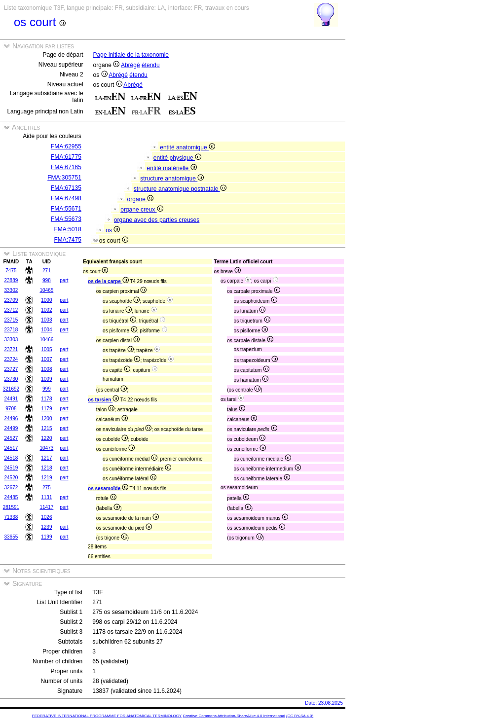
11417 (46, 507)
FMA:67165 (66, 167)
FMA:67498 (66, 198)
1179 (46, 408)
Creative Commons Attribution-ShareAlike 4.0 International (234, 716)
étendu (151, 65)
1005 (46, 349)
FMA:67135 (66, 187)
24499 (11, 428)
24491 (11, 398)
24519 (11, 467)
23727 (11, 369)
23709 (11, 300)
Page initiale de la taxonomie (131, 54)
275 (46, 487)
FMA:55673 (66, 219)
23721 (11, 349)
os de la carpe (108, 281)
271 (46, 270)
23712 (11, 310)
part (64, 280)
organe (140, 199)
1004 (46, 329)
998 (46, 280)
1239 (46, 527)
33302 (11, 290)
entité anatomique (187, 147)
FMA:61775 (66, 156)
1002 (46, 310)
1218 (46, 467)
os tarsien (103, 399)
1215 (46, 428)
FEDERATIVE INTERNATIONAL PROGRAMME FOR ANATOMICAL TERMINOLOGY (107, 716)
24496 (11, 418)
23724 (11, 359)
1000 (46, 300)
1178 (46, 398)
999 (46, 389)
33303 (11, 339)
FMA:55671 (66, 208)
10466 (46, 339)
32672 (11, 487)
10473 (46, 448)
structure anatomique (172, 178)
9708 (10, 408)
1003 (46, 320)
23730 (11, 379)
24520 (11, 477)
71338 (11, 517)
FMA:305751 (64, 177)
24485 (11, 497)
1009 (46, 379)
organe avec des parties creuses (156, 220)
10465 (46, 290)
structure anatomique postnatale (180, 188)
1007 (46, 359)
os (113, 230)
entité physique (177, 157)
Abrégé (130, 65)
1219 (46, 477)
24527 (11, 438)
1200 (46, 418)
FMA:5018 (67, 229)
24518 (11, 458)
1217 (46, 458)
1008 (46, 369)
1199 (46, 537)
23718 (11, 329)
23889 (11, 280)
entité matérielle (172, 168)
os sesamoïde (108, 488)
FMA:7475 (67, 239)
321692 (11, 389)
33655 (11, 537)
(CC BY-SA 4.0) (299, 716)
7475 (10, 270)
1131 (46, 497)
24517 (11, 448)
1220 (46, 438)
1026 (46, 517)
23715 (11, 320)
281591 (11, 507)
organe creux (141, 209)
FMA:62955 (66, 146)
